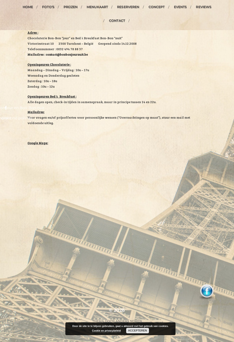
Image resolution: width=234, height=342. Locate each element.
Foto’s (48, 7)
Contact (117, 20)
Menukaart (97, 7)
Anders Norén (129, 321)
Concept (157, 7)
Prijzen (70, 7)
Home (28, 7)
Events (180, 7)
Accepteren (137, 330)
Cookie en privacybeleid (106, 330)
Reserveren (128, 7)
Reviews (203, 7)
